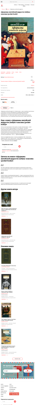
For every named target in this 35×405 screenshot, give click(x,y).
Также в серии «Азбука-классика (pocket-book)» (13, 81)
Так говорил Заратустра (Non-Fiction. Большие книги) (8, 320)
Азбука (15, 4)
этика (20, 72)
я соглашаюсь (13, 149)
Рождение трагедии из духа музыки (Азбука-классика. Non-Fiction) (8, 347)
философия (3, 72)
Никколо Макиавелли (5, 266)
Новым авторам (4, 391)
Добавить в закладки (5, 108)
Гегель (13, 72)
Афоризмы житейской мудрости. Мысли (6, 237)
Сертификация (12, 389)
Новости (2, 387)
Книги (2, 384)
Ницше (16, 72)
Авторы (2, 389)
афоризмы (8, 72)
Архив (2, 396)
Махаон (32, 4)
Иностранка (21, 4)
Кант (12, 73)
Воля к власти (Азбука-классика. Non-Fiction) (7, 292)
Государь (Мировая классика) (8, 265)
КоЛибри (27, 4)
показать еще (17, 358)
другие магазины (13, 102)
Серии (2, 394)
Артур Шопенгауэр (9, 77)
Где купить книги (12, 387)
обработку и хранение (6, 150)
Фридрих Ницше (4, 293)
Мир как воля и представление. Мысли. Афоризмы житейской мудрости (9, 209)
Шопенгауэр (8, 73)
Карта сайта (11, 391)
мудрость (3, 73)
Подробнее (4, 216)
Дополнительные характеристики (8, 97)
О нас (10, 384)
